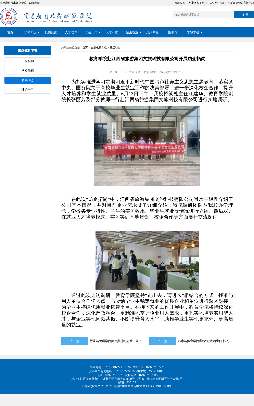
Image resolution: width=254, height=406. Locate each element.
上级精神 (28, 61)
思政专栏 (152, 32)
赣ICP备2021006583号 (157, 386)
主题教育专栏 (99, 47)
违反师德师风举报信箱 (241, 2)
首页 (10, 32)
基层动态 (28, 80)
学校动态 (28, 70)
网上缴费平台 (196, 2)
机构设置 (51, 32)
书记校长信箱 (216, 2)
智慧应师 (180, 2)
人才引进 (112, 32)
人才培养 (71, 32)
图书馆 (172, 32)
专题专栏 (193, 32)
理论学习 (28, 89)
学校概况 (30, 32)
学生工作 (91, 32)
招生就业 (132, 32)
